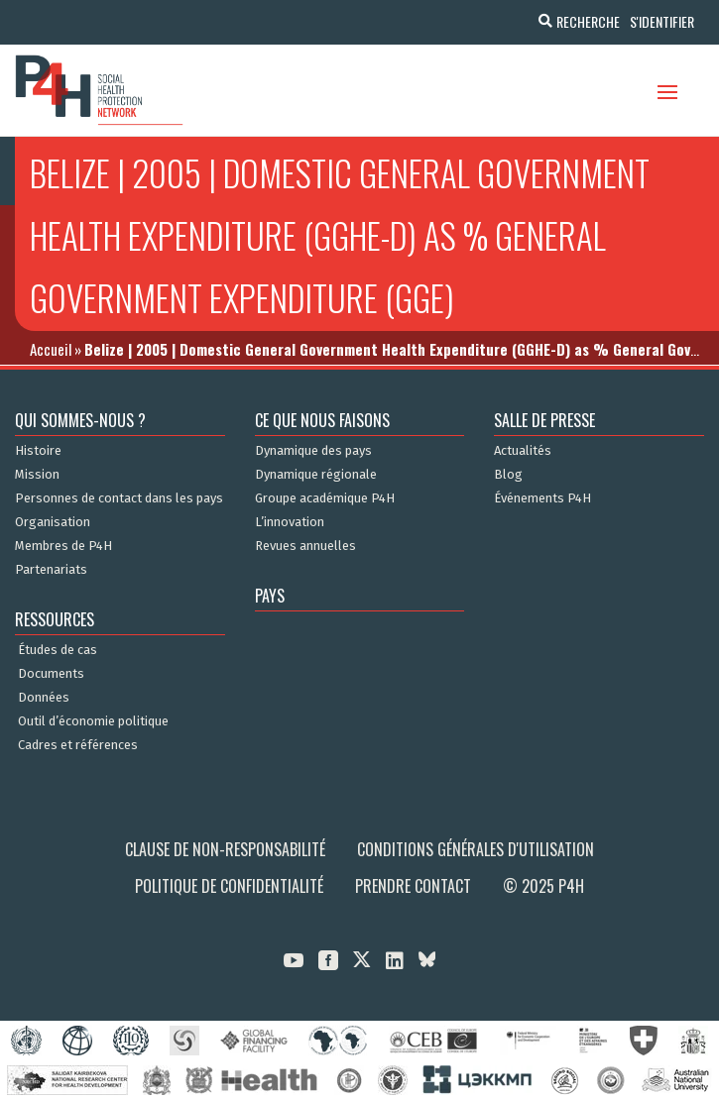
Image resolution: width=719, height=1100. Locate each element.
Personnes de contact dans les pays (119, 498)
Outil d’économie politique (93, 721)
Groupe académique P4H (325, 498)
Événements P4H (542, 498)
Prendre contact (413, 886)
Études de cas (57, 650)
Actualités (522, 451)
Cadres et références (78, 745)
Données (43, 698)
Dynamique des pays (313, 451)
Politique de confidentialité (229, 886)
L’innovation (289, 522)
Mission (37, 475)
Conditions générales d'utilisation (475, 849)
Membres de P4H (63, 546)
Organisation (52, 522)
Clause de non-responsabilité (225, 849)
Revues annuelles (305, 546)
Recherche (588, 21)
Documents (51, 674)
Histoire (38, 451)
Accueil (50, 349)
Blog (508, 475)
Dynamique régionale (316, 475)
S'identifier (662, 21)
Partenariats (51, 570)
